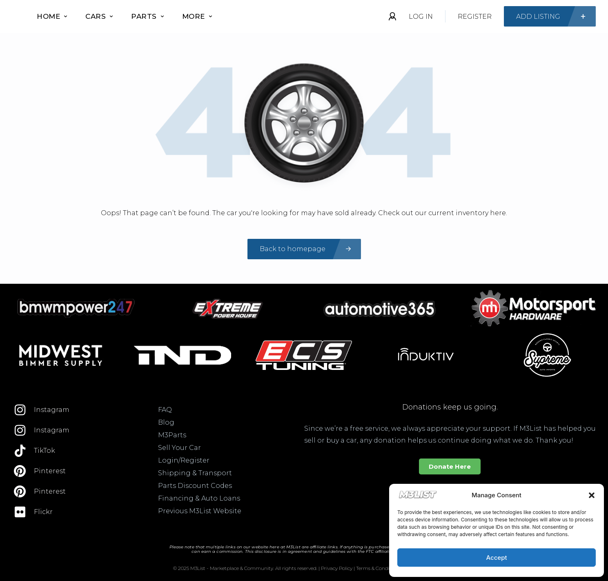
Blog (166, 422)
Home (52, 16)
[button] (592, 495)
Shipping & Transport (195, 473)
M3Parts (172, 435)
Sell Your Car (179, 448)
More (197, 16)
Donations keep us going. (450, 407)
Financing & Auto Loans (199, 498)
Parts (147, 16)
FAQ (165, 410)
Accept (496, 557)
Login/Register (183, 460)
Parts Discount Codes (195, 486)
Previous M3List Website (199, 511)
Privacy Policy (336, 568)
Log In (421, 16)
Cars (99, 16)
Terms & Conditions (378, 568)
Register (475, 16)
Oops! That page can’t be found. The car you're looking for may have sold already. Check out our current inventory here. (304, 213)
